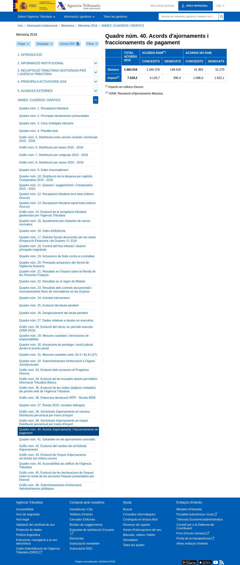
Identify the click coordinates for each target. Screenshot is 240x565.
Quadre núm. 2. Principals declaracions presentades (54, 115)
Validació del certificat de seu (35, 524)
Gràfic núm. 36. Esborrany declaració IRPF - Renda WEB (57, 397)
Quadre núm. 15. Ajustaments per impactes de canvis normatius (54, 222)
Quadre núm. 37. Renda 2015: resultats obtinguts (52, 405)
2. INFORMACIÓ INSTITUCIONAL (41, 63)
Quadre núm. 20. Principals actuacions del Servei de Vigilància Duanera (54, 264)
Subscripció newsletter (85, 543)
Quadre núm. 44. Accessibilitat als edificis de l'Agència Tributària (55, 465)
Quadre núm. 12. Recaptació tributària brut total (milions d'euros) (56, 195)
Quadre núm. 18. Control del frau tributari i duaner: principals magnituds (52, 247)
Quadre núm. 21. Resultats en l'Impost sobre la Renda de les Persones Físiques (57, 273)
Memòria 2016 (87, 25)
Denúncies (77, 538)
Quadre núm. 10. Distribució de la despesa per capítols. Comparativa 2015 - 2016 (56, 178)
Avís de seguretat (27, 514)
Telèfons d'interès (81, 514)
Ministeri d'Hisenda (189, 509)
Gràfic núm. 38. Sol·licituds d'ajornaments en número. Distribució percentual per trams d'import (54, 413)
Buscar (127, 509)
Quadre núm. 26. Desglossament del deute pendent (53, 313)
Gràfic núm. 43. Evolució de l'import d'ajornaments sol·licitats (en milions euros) (52, 456)
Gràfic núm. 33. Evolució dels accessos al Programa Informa (54, 371)
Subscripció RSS (81, 548)
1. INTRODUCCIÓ (30, 54)
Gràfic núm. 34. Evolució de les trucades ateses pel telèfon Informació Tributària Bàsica (58, 380)
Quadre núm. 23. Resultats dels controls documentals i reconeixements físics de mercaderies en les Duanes (55, 289)
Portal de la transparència (195, 538)
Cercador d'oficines (82, 519)
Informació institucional (42, 25)
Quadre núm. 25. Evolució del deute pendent (49, 305)
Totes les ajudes (134, 545)
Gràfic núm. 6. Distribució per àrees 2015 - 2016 (51, 147)
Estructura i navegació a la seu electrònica (36, 541)
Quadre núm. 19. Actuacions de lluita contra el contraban (57, 256)
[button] (220, 6)
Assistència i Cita (81, 509)
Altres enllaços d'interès (192, 543)
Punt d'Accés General (192, 533)
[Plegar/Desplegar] (95, 63)
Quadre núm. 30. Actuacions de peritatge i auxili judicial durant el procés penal (56, 346)
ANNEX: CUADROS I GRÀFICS (122, 25)
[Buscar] (189, 16)
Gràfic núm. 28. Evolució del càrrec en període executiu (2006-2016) (56, 328)
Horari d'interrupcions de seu (142, 529)
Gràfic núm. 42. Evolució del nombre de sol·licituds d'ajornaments (52, 447)
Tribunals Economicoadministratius (199, 519)
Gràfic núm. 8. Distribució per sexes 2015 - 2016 (51, 162)
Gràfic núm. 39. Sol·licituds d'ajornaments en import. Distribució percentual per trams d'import (53, 422)
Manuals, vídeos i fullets (139, 534)
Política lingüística (28, 534)
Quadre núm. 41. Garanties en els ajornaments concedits (57, 439)
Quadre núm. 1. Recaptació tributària (43, 108)
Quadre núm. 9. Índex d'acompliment (43, 170)
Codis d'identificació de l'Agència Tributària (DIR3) (38, 550)
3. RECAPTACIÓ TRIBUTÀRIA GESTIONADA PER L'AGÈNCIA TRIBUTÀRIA (52, 72)
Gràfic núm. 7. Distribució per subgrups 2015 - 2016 (53, 155)
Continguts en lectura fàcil (140, 519)
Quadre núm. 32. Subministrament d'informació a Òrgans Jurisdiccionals (57, 362)
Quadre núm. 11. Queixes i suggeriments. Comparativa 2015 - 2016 (55, 187)
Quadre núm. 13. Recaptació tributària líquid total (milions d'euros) (57, 204)
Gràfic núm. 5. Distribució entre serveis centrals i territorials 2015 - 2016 (58, 139)
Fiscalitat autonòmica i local (196, 514)
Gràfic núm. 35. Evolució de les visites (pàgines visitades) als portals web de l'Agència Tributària (57, 389)
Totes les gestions (115, 16)
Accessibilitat (24, 509)
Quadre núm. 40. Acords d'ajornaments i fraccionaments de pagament (58, 431)
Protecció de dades (29, 529)
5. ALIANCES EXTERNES (35, 90)
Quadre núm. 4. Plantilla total (38, 130)
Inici (20, 25)
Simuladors (130, 540)
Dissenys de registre (136, 524)
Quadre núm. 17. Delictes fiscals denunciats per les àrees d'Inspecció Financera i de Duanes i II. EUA (57, 239)
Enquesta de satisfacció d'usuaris (92, 531)
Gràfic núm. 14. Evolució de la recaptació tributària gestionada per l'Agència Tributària (52, 213)
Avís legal (22, 519)
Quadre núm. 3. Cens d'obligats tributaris (46, 123)
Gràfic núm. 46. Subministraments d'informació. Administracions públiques (50, 486)
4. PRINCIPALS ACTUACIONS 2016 (42, 81)
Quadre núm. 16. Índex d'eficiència (42, 230)
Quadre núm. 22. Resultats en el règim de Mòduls (52, 281)
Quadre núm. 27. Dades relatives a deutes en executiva (56, 320)
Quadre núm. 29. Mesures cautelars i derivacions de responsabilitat (54, 337)
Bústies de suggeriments (86, 524)
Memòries (67, 25)
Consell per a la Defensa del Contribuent (195, 526)
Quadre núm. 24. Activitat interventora (44, 298)
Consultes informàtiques (139, 514)
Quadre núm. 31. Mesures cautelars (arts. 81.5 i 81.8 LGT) (58, 354)
